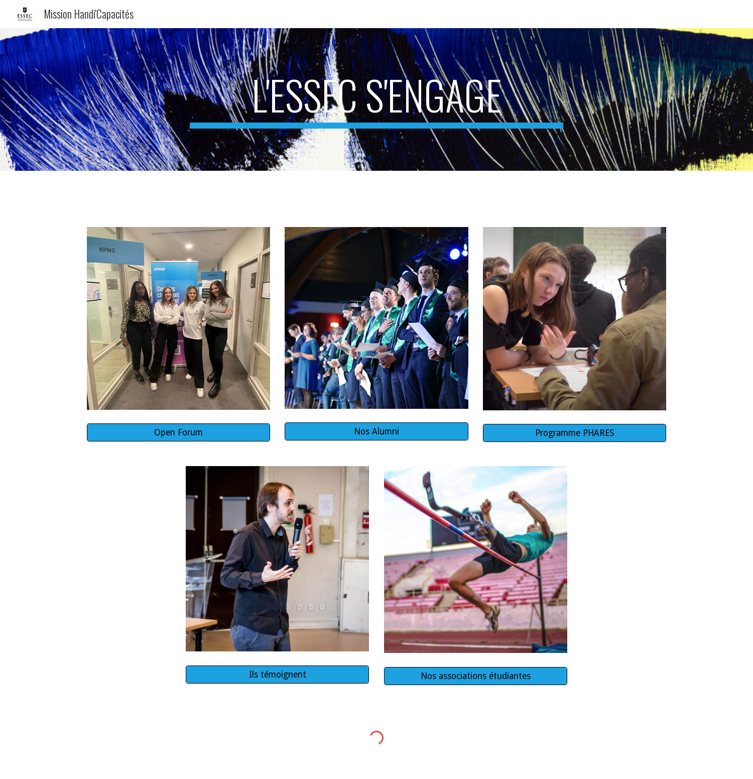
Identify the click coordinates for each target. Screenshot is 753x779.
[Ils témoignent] (277, 674)
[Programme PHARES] (574, 433)
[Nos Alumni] (376, 431)
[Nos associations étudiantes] (476, 675)
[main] (376, 99)
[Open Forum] (178, 432)
